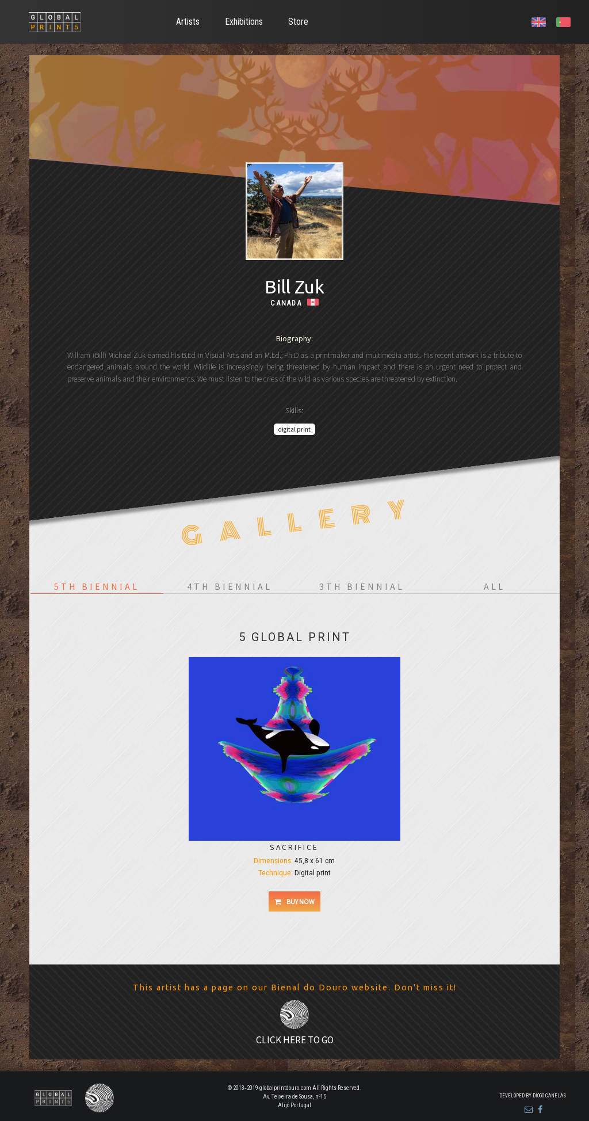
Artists (188, 21)
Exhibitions (244, 21)
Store (298, 21)
